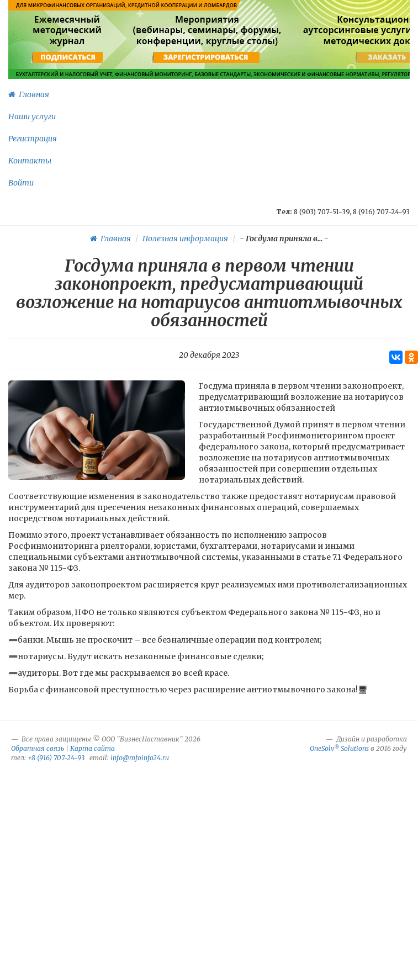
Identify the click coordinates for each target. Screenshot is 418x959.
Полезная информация (185, 238)
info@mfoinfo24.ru (139, 758)
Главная (28, 94)
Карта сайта (92, 748)
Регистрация (32, 139)
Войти (21, 183)
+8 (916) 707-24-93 (56, 758)
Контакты (29, 161)
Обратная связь (37, 748)
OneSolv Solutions (339, 748)
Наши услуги (32, 116)
